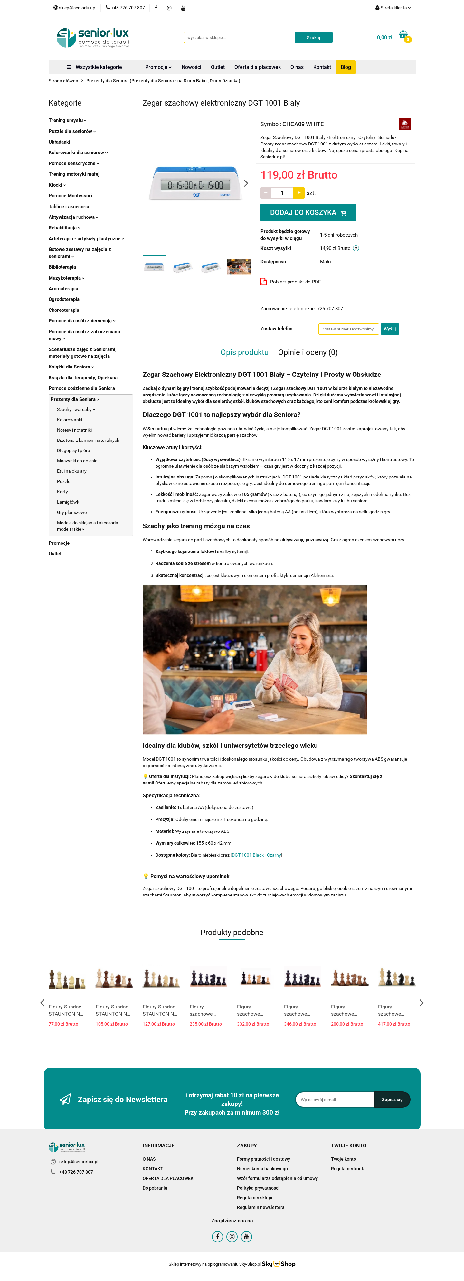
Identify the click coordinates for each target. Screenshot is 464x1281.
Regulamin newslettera (261, 1207)
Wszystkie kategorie (94, 67)
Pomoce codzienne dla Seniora (82, 388)
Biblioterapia (62, 267)
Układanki (59, 142)
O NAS (149, 1159)
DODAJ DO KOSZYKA (308, 213)
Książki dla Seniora (71, 367)
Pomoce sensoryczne (74, 163)
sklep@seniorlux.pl (79, 1161)
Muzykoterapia (67, 278)
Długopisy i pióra (73, 450)
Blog (346, 67)
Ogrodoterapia (64, 299)
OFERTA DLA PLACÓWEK (168, 1178)
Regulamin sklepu (255, 1197)
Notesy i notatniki (74, 429)
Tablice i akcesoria (69, 206)
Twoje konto (343, 1159)
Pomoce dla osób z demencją (82, 321)
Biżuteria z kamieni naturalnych (88, 440)
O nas (297, 67)
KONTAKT (153, 1168)
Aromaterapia (63, 289)
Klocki (57, 185)
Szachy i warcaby (76, 409)
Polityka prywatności (258, 1188)
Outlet (218, 67)
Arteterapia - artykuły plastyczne (86, 239)
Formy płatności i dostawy (263, 1159)
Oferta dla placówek (257, 67)
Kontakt (322, 67)
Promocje (158, 67)
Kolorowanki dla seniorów (78, 152)
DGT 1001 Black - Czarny (256, 855)
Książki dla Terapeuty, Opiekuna (83, 378)
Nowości (191, 67)
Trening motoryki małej (74, 174)
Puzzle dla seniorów (72, 131)
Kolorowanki (69, 419)
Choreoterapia (64, 310)
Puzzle (63, 481)
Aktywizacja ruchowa (74, 217)
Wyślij (390, 328)
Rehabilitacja (64, 228)
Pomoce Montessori (70, 196)
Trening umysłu (68, 120)
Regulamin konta (348, 1168)
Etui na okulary (72, 471)
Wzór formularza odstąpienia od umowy (277, 1178)
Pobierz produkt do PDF (290, 281)
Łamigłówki (68, 502)
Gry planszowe (72, 512)
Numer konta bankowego (262, 1168)
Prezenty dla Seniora (75, 399)
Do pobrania (155, 1188)
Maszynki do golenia (77, 460)
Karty (62, 491)
